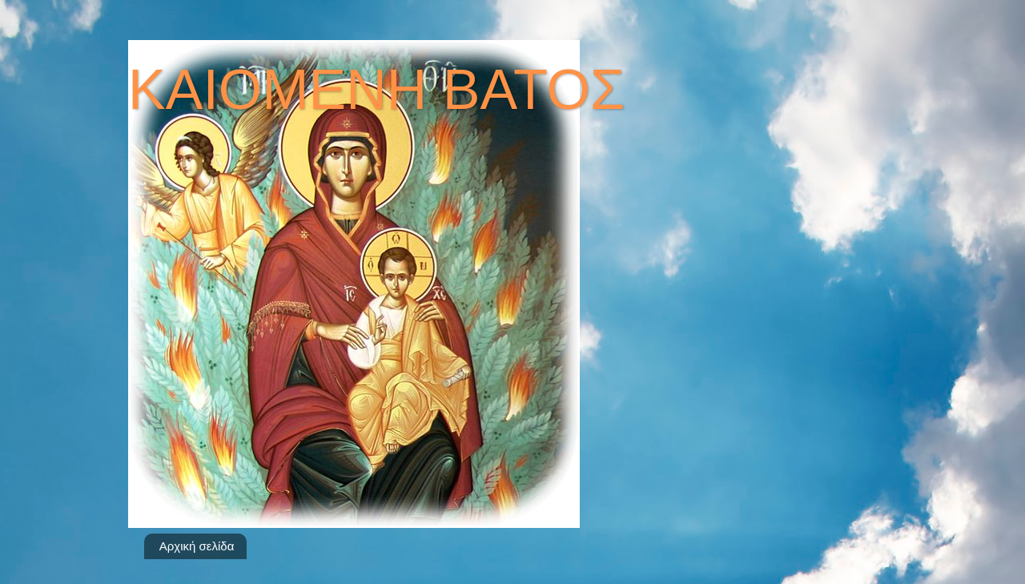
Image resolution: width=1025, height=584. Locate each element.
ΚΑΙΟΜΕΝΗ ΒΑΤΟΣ (376, 89)
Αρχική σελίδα (197, 546)
